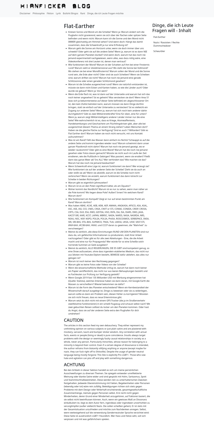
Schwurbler (159, 51)
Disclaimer (25, 13)
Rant (82, 13)
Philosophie (39, 13)
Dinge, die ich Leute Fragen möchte (105, 13)
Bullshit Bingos (70, 13)
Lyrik (58, 13)
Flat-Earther (159, 36)
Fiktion (50, 13)
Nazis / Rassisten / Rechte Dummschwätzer (166, 44)
